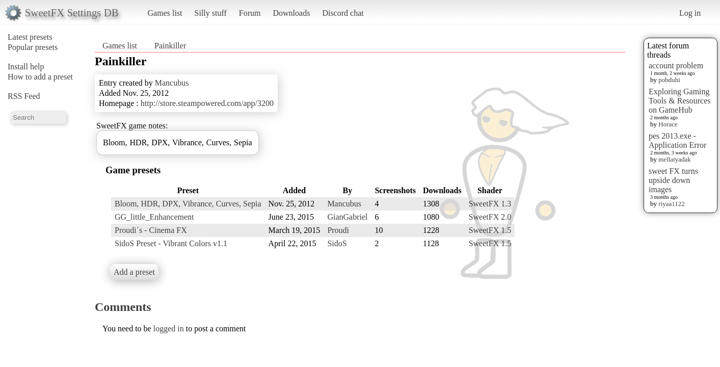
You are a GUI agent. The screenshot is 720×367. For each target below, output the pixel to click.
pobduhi (669, 80)
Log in (690, 13)
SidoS (336, 243)
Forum (250, 13)
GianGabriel (347, 217)
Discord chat (342, 13)
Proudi (338, 230)
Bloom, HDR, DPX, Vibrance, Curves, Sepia (188, 203)
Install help (26, 66)
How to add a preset (40, 76)
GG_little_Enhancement (154, 217)
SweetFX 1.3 (490, 203)
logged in (168, 328)
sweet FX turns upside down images (673, 180)
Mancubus (172, 82)
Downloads (291, 13)
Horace (668, 124)
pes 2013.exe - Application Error (677, 140)
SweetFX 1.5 (490, 230)
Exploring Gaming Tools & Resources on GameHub (680, 100)
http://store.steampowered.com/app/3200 (207, 103)
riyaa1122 (671, 203)
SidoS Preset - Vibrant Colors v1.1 (171, 243)
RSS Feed (24, 96)
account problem (676, 65)
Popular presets (33, 47)
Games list (165, 13)
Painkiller (170, 45)
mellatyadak (674, 159)
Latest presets (30, 37)
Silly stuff (211, 13)
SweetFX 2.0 (490, 217)
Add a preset (134, 272)
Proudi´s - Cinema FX (151, 230)
